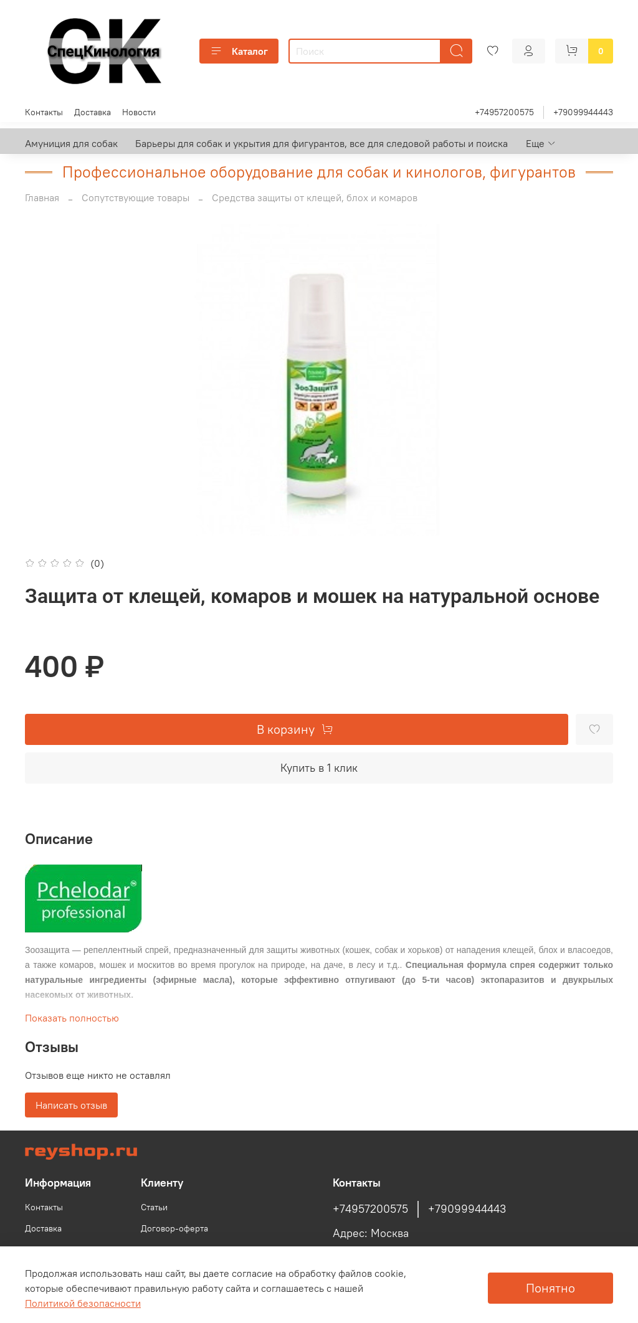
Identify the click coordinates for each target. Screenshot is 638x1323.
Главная (42, 197)
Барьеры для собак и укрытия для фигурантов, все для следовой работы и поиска (321, 143)
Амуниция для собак (71, 143)
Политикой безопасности (83, 1303)
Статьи (154, 1207)
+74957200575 (504, 112)
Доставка (92, 112)
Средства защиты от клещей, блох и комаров (314, 197)
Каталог (239, 51)
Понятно (550, 1288)
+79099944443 (583, 112)
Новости (139, 112)
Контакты (44, 112)
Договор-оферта (174, 1228)
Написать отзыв (71, 1105)
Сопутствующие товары (135, 197)
